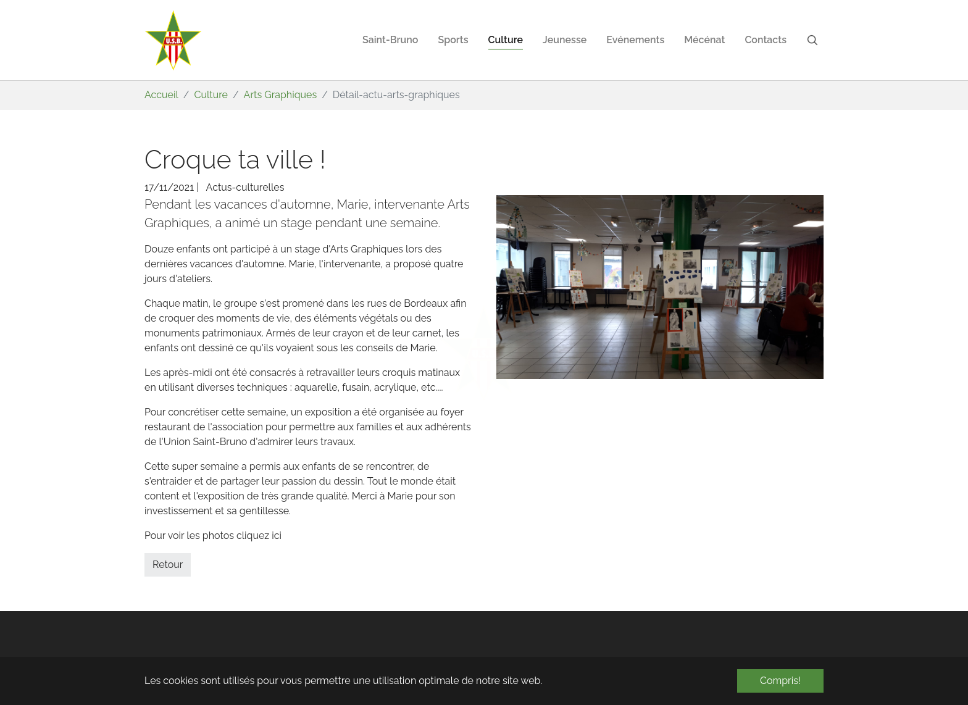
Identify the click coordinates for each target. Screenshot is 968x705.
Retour (167, 564)
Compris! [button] (780, 680)
